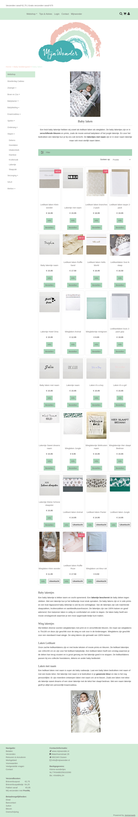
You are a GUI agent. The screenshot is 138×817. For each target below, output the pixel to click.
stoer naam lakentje (123, 137)
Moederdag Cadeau (15, 81)
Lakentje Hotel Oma (49, 331)
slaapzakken (43, 608)
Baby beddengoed (21, 67)
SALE (9, 182)
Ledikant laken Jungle (120, 512)
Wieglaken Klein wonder (49, 568)
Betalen (9, 751)
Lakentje (12, 164)
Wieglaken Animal (73, 331)
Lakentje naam (73, 385)
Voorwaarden (12, 763)
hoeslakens (65, 658)
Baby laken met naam (49, 385)
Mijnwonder (76, 14)
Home (9, 67)
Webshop (30, 14)
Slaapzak (13, 169)
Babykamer (12, 101)
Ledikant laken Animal (73, 512)
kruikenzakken (57, 608)
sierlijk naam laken (91, 140)
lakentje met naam (69, 674)
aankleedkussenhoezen (77, 608)
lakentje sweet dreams (51, 681)
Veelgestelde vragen (15, 766)
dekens (74, 658)
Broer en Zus (12, 94)
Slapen (10, 134)
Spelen (10, 121)
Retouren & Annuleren (16, 757)
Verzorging (11, 175)
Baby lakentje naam (49, 265)
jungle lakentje (112, 133)
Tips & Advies (45, 14)
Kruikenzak (13, 160)
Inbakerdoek (14, 150)
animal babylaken (92, 133)
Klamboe (12, 155)
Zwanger (11, 88)
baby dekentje (65, 605)
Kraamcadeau (13, 114)
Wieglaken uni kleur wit (96, 568)
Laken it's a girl (120, 385)
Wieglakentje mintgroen (96, 331)
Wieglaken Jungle (73, 448)
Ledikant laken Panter (96, 512)
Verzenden (10, 754)
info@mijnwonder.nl (61, 760)
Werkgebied (11, 760)
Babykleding (12, 107)
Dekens (12, 140)
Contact (65, 14)
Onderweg (11, 127)
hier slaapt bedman (101, 681)
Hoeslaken (13, 145)
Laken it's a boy (96, 385)
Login (56, 14)
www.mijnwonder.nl (60, 751)
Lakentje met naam (73, 208)
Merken (10, 188)
